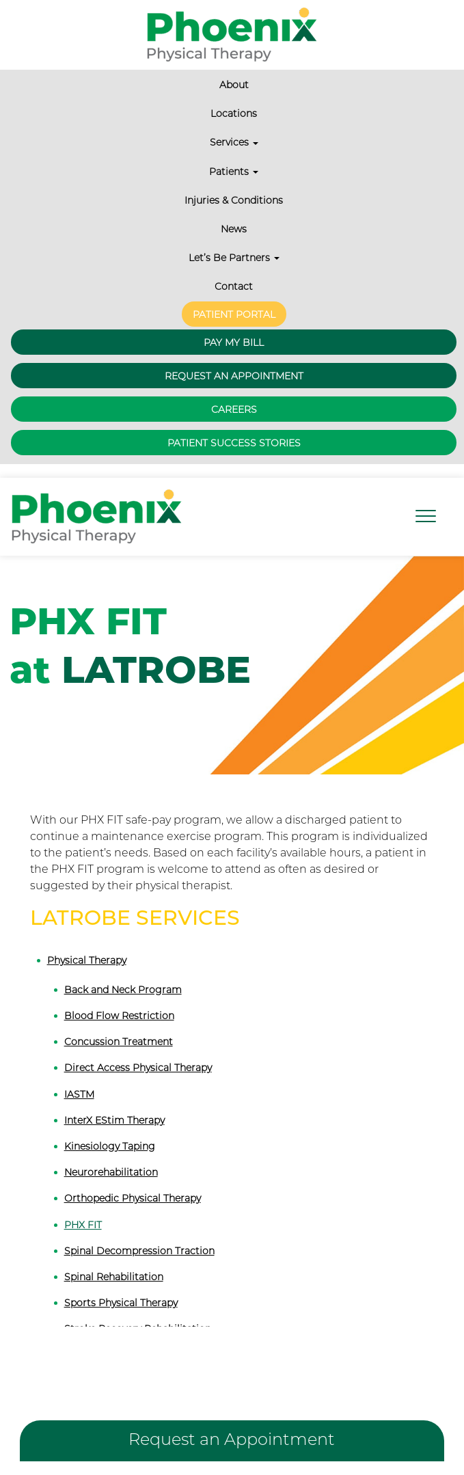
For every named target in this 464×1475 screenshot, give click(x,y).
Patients (233, 171)
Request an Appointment (234, 376)
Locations (233, 113)
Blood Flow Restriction (119, 1016)
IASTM (79, 1094)
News (234, 229)
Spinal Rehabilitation (113, 1277)
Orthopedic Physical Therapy (132, 1198)
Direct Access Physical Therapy (138, 1067)
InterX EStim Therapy (114, 1120)
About (234, 85)
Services (234, 142)
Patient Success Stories (234, 443)
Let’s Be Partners (234, 258)
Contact (234, 286)
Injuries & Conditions (234, 200)
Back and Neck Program (123, 990)
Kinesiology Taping (109, 1146)
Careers (234, 409)
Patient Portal (234, 314)
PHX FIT (83, 1225)
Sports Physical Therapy (121, 1303)
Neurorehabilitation (111, 1172)
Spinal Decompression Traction (139, 1251)
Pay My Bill (234, 342)
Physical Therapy (86, 960)
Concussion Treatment (118, 1042)
